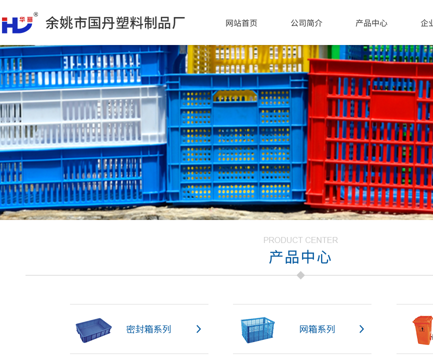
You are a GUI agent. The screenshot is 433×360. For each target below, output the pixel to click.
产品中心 (372, 22)
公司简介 (306, 22)
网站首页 (242, 22)
